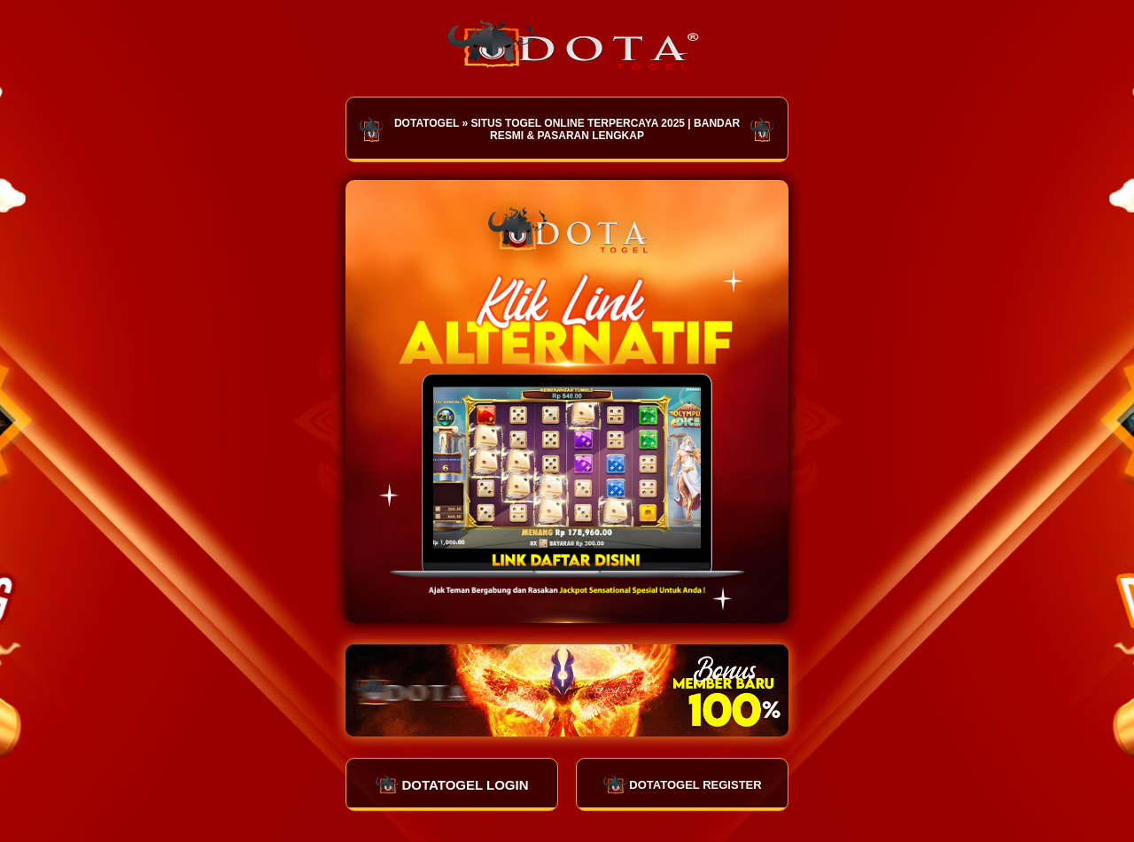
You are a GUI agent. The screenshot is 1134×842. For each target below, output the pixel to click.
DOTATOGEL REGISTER (681, 784)
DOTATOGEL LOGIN (451, 784)
